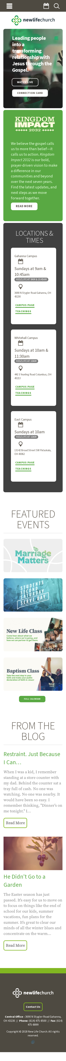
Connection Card (30, 93)
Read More (24, 206)
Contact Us (33, 1007)
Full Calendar (32, 698)
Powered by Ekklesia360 (33, 1042)
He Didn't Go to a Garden (24, 881)
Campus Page (24, 305)
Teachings (23, 311)
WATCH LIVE (25, 82)
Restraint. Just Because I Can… (32, 758)
